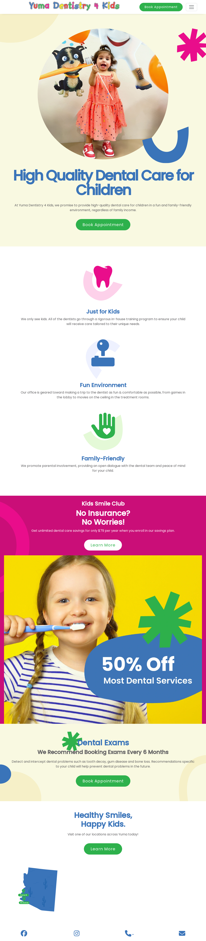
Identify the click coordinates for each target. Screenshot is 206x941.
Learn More (103, 545)
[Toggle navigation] (191, 7)
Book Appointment (161, 7)
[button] (129, 934)
